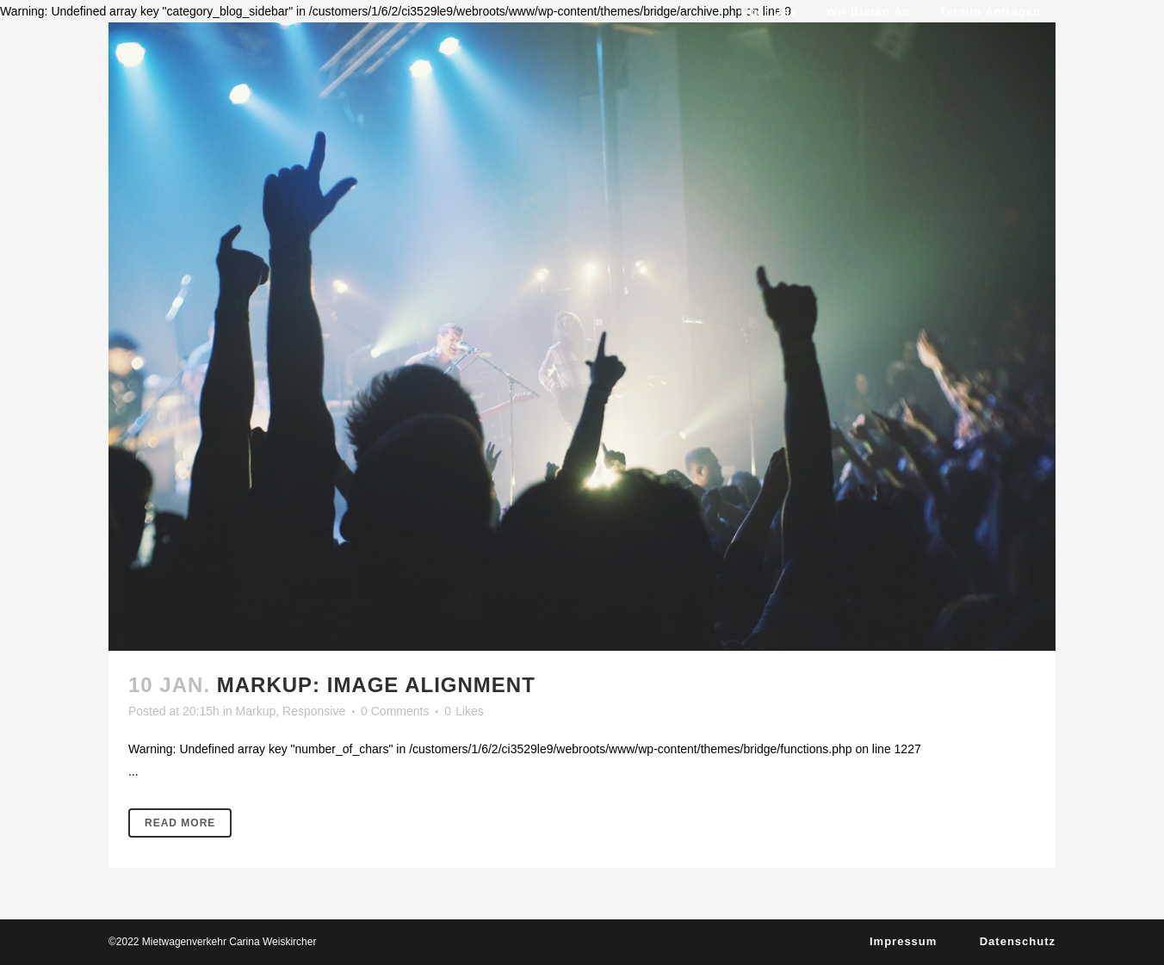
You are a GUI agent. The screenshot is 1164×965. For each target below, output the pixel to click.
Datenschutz (1018, 941)
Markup (256, 711)
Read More (180, 823)
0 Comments (395, 711)
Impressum (903, 941)
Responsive (313, 711)
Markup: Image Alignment (376, 684)
